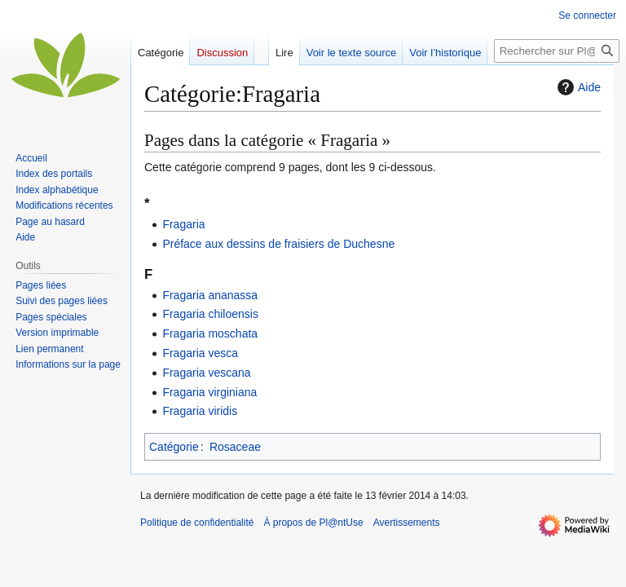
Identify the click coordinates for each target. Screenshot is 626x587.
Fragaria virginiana (209, 392)
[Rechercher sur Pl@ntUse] (556, 51)
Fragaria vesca (200, 353)
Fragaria (183, 224)
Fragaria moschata (210, 333)
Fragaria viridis (199, 410)
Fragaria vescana (206, 372)
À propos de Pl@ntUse (313, 522)
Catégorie (174, 446)
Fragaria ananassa (210, 295)
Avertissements (406, 522)
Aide (577, 87)
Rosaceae (235, 446)
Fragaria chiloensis (210, 313)
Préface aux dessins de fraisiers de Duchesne (278, 243)
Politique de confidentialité (196, 522)
